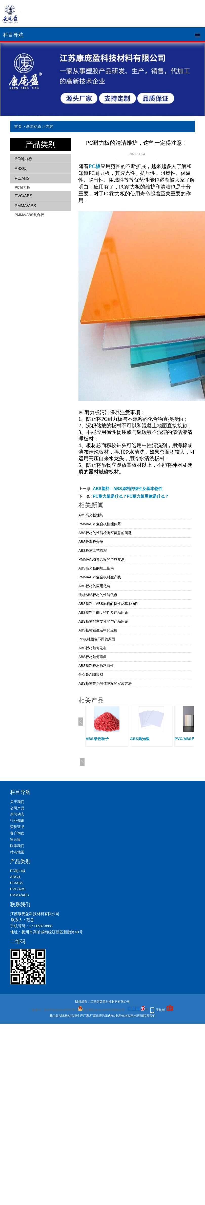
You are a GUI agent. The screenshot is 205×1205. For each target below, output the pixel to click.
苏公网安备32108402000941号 (101, 1010)
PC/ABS (22, 178)
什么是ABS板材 (90, 674)
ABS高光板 (140, 738)
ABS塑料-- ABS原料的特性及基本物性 (127, 489)
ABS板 (21, 168)
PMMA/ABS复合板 (29, 215)
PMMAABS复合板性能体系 (99, 524)
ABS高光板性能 (90, 515)
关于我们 (17, 802)
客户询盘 (17, 833)
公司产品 (17, 808)
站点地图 (17, 852)
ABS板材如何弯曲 (92, 657)
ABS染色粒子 (97, 738)
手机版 (160, 1010)
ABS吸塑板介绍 (90, 542)
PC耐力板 (23, 159)
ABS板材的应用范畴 (94, 586)
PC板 (94, 166)
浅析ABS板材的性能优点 (97, 595)
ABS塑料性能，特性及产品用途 (103, 612)
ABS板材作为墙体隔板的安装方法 (105, 683)
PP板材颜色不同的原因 (96, 639)
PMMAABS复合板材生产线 (99, 577)
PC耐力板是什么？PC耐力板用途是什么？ (131, 496)
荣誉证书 (17, 827)
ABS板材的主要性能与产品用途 (103, 621)
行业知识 (17, 820)
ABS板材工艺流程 (92, 550)
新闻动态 (33, 126)
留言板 (15, 839)
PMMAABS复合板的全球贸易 (101, 559)
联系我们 (17, 846)
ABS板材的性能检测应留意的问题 (105, 533)
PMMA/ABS (25, 206)
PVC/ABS (23, 196)
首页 (18, 126)
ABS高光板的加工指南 (96, 568)
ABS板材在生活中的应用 (97, 630)
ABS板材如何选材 (92, 648)
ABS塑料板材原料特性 (96, 666)
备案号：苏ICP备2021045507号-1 (55, 1010)
